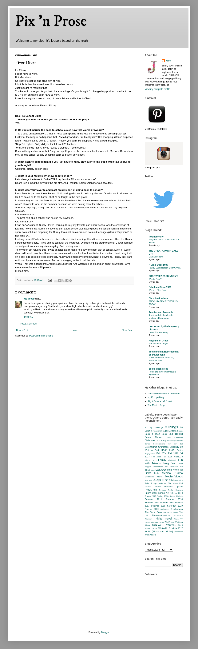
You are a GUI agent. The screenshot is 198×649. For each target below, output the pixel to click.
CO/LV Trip (161, 440)
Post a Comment (28, 323)
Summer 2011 (153, 499)
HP (181, 467)
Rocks (170, 490)
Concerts (179, 441)
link (181, 470)
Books (179, 433)
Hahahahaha (158, 467)
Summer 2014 (174, 499)
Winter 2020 (151, 528)
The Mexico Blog (156, 405)
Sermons (179, 490)
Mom (159, 477)
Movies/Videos (174, 476)
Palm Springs (151, 483)
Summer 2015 (152, 502)
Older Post (126, 330)
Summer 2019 (175, 505)
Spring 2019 (150, 496)
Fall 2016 (173, 453)
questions (168, 486)
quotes (180, 486)
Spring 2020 (162, 496)
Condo (147, 444)
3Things (171, 427)
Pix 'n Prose (51, 21)
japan (147, 470)
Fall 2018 (156, 457)
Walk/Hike (169, 522)
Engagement (150, 453)
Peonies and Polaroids (161, 312)
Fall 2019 (167, 457)
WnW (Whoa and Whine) (159, 531)
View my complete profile (157, 89)
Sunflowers (164, 509)
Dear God (167, 450)
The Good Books (170, 512)
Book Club (167, 434)
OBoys (157, 479)
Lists (156, 473)
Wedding (179, 522)
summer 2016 (167, 502)
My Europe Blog (156, 397)
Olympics (179, 480)
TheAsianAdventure (161, 515)
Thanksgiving (177, 509)
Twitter (147, 522)
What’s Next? (155, 279)
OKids (171, 480)
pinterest (162, 483)
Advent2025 (157, 431)
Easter (180, 450)
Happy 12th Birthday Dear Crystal (165, 268)
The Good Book (153, 512)
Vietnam (154, 522)
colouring (171, 441)
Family (162, 459)
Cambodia (178, 437)
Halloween (174, 467)
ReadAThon (151, 489)
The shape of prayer (158, 343)
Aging (165, 431)
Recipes (162, 490)
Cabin (168, 437)
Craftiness (163, 447)
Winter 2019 (177, 525)
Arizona (172, 431)
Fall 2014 (161, 453)
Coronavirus (151, 447)
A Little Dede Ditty (158, 265)
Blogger (105, 632)
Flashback (172, 460)
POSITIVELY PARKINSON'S (163, 276)
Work (147, 535)
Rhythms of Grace (158, 340)
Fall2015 (178, 456)
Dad (157, 450)
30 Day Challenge (154, 427)
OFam (165, 480)
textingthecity (156, 236)
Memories (149, 477)
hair (166, 467)
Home (75, 330)
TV (181, 519)
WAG (161, 522)
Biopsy (180, 431)
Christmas (150, 440)
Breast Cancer (153, 437)
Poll (181, 483)
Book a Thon (152, 434)
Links (148, 473)
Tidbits (158, 518)
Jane (168, 60)
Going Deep (169, 463)
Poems (175, 483)
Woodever (178, 532)
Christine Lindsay (158, 298)
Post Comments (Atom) (41, 335)
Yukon (153, 535)
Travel (168, 518)
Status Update (176, 496)
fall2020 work (150, 460)
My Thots (29, 298)
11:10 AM (29, 317)
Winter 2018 (164, 525)
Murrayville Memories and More (164, 393)
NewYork (148, 480)
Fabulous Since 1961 (160, 287)
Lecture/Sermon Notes (167, 469)
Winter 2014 (151, 525)
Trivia (176, 519)
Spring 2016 (151, 493)
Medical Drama (172, 473)
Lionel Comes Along (158, 332)
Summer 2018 (158, 506)
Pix (169, 483)
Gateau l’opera (156, 257)
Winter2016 (164, 528)
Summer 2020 (152, 509)
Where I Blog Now (157, 290)
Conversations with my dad (168, 444)
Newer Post (22, 330)
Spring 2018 (177, 493)
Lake (153, 470)
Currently (174, 447)
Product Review (152, 487)
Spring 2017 (164, 493)
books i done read (158, 369)
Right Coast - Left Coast (160, 401)
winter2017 (177, 528)
